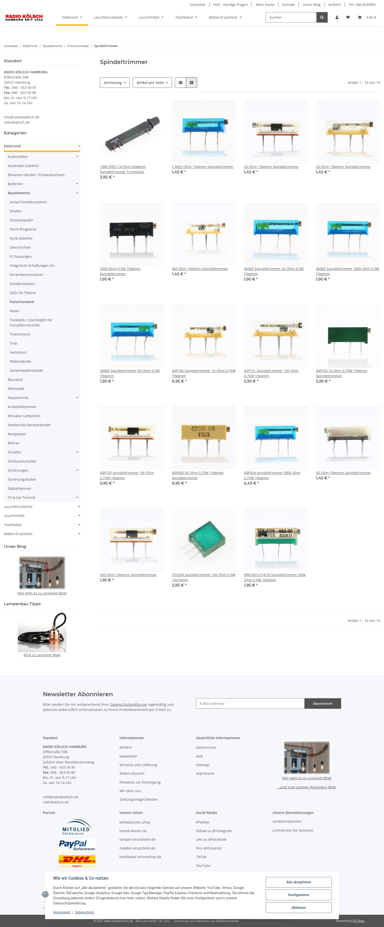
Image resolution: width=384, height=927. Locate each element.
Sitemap (202, 764)
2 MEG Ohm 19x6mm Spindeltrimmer (202, 166)
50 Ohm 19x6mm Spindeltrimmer (343, 472)
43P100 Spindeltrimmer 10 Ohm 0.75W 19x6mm (204, 373)
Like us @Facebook (211, 839)
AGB (199, 756)
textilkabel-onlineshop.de (140, 856)
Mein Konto (265, 4)
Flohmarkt (16, 388)
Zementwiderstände (26, 370)
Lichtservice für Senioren (293, 830)
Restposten (17, 434)
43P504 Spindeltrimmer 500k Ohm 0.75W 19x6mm (272, 475)
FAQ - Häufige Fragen (230, 4)
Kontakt (288, 4)
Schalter (14, 452)
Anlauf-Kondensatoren (28, 202)
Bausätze (15, 379)
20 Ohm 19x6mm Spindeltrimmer (271, 166)
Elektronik (12, 146)
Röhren (14, 443)
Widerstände (20, 361)
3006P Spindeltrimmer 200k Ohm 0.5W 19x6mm (347, 271)
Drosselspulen (21, 220)
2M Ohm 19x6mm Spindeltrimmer (200, 268)
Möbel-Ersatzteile (18, 533)
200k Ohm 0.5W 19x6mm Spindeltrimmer (120, 271)
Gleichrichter (20, 247)
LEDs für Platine (23, 292)
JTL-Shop (358, 921)
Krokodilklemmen (22, 406)
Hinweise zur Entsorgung (140, 782)
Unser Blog (312, 4)
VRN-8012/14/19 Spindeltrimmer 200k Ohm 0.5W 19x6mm (275, 577)
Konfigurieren (298, 895)
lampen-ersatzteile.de (138, 839)
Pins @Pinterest (209, 848)
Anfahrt (334, 4)
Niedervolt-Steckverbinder (29, 425)
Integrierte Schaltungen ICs (32, 265)
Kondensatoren (22, 283)
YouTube (203, 865)
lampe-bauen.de (133, 830)
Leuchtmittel (14, 515)
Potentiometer (22, 301)
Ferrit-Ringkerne (23, 229)
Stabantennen (19, 488)
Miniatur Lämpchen (24, 415)
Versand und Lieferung (138, 764)
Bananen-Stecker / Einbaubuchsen (36, 174)
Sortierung (113, 82)
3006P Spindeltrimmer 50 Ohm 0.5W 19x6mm (130, 373)
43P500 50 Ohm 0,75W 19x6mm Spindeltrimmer (198, 475)
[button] (337, 17)
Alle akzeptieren (298, 882)
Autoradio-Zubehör (23, 165)
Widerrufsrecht (132, 773)
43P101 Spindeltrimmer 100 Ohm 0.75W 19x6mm (271, 373)
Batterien (15, 183)
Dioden (16, 211)
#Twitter (203, 822)
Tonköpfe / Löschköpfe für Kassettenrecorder (31, 322)
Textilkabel (13, 524)
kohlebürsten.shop (135, 822)
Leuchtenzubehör (18, 506)
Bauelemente (19, 193)
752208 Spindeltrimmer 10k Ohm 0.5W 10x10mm (203, 577)
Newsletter (128, 756)
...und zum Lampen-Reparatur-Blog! (306, 787)
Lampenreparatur (287, 821)
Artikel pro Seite (150, 82)
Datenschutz (84, 912)
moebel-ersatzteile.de (137, 848)
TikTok (201, 856)
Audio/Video (18, 156)
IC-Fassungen (21, 256)
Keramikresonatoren (26, 274)
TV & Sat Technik (21, 497)
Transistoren (20, 334)
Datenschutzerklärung (128, 704)
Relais (15, 311)
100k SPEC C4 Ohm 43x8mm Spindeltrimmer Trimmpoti (123, 169)
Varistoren (18, 352)
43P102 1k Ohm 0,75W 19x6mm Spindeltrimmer (341, 373)
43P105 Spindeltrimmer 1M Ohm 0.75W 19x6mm (127, 475)
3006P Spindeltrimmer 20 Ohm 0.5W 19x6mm (274, 271)
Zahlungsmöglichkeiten (139, 799)
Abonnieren (323, 703)
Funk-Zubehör (21, 238)
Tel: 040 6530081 (362, 4)
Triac (14, 343)
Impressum (61, 912)
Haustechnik (18, 397)
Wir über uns (130, 790)
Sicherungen (18, 470)
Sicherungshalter (22, 479)
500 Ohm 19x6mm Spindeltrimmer (128, 574)
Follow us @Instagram (214, 830)
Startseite (197, 4)
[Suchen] (291, 17)
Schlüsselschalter (22, 461)
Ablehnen (298, 908)
